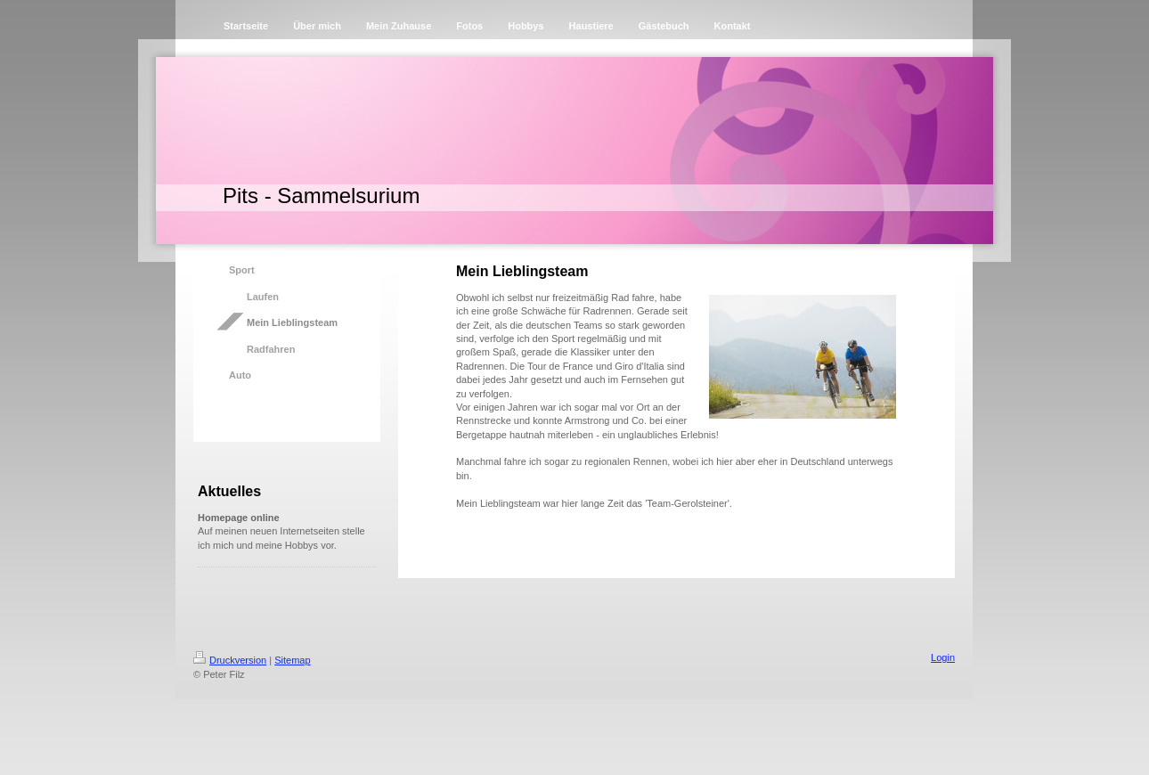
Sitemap (292, 660)
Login (943, 657)
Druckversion (229, 660)
